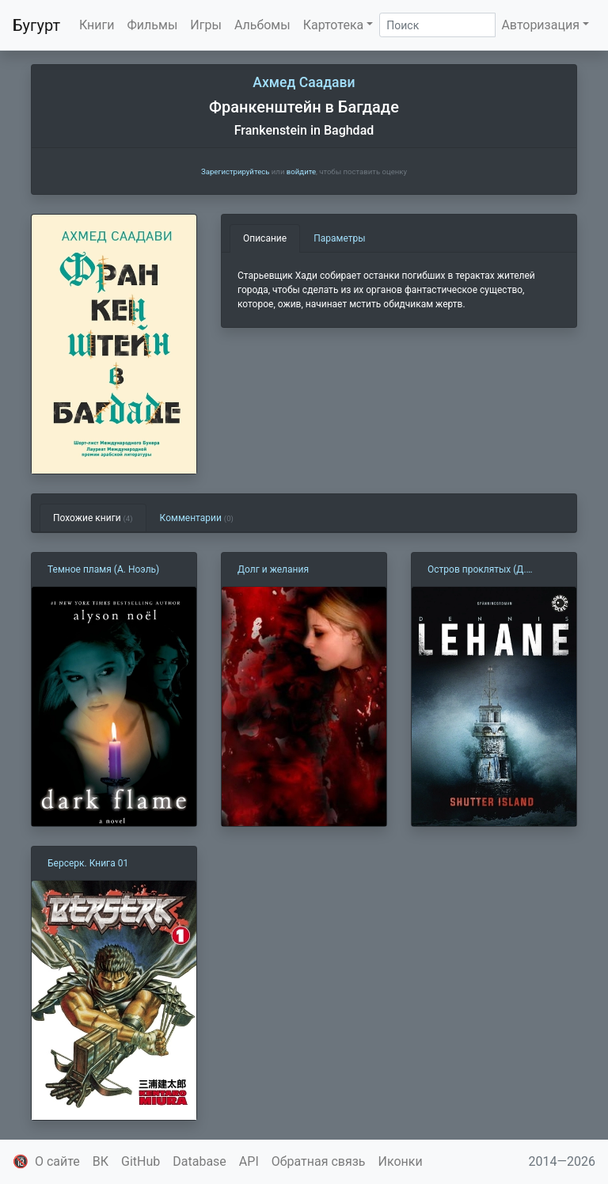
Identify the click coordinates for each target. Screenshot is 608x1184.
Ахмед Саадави (304, 82)
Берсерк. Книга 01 (88, 863)
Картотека (333, 24)
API (249, 1161)
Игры (206, 24)
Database (199, 1161)
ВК (100, 1161)
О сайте (57, 1161)
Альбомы (262, 24)
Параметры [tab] (339, 238)
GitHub (140, 1161)
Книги (97, 24)
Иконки (400, 1161)
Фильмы (152, 24)
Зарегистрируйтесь (235, 171)
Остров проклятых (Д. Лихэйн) (477, 570)
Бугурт (36, 25)
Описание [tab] (265, 238)
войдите (301, 171)
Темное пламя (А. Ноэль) (103, 569)
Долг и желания (273, 569)
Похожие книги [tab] (93, 517)
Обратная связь (319, 1161)
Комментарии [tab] (197, 517)
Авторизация (540, 24)
